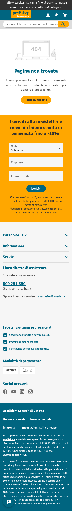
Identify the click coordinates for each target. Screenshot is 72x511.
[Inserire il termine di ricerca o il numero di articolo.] (30, 24)
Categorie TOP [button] (36, 235)
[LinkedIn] (22, 392)
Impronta (9, 428)
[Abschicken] (36, 188)
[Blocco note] (56, 15)
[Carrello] (65, 15)
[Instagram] (30, 392)
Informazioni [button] (36, 246)
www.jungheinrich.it (15, 454)
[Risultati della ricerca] (63, 24)
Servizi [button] (36, 257)
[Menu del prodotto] (5, 15)
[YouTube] (13, 392)
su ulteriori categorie (48, 7)
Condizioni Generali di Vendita (23, 411)
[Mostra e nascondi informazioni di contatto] (8, 501)
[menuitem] (48, 15)
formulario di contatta (50, 296)
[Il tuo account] (48, 15)
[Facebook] (5, 392)
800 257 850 (14, 283)
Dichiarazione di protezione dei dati (27, 419)
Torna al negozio (36, 100)
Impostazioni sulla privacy (39, 428)
